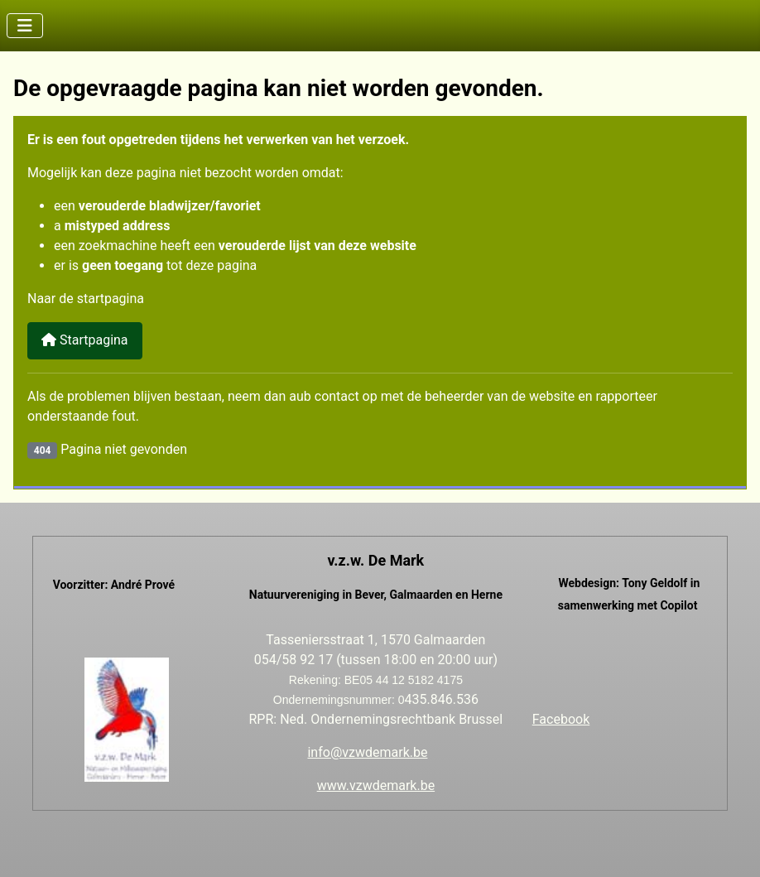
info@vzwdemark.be (367, 752)
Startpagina (84, 340)
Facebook (560, 719)
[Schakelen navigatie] (25, 25)
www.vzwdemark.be (376, 785)
